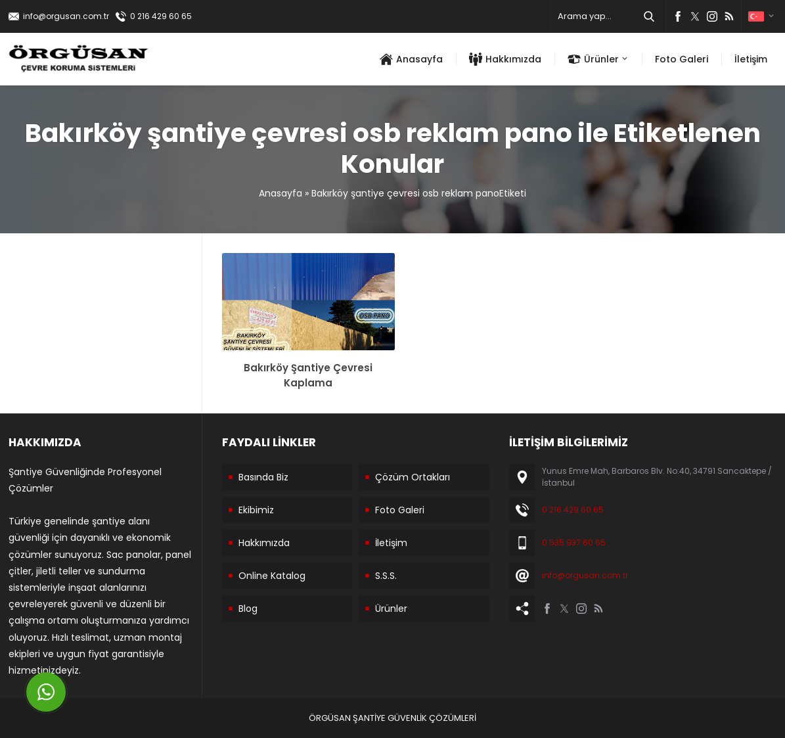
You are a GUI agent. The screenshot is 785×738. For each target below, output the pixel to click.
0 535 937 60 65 (574, 542)
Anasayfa (280, 193)
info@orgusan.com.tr (66, 16)
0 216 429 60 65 (161, 16)
